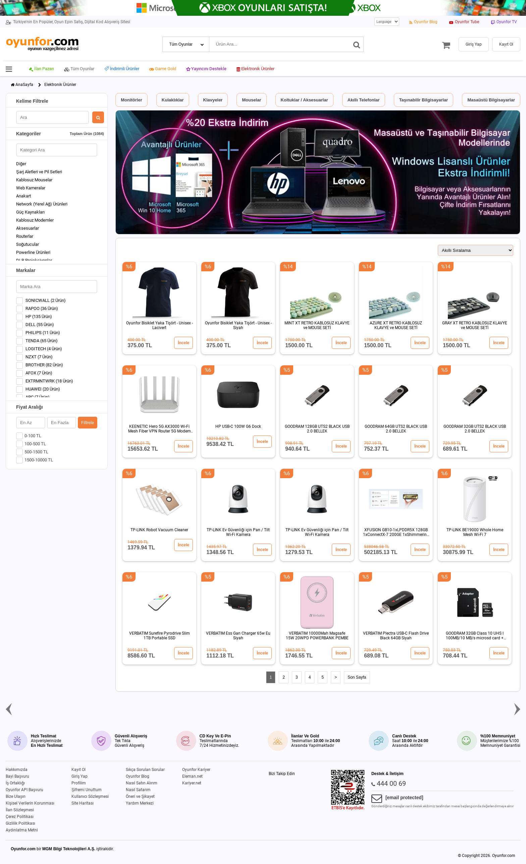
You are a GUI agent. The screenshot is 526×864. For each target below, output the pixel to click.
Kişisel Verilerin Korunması (30, 803)
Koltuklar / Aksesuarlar (304, 99)
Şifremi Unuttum (86, 789)
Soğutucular (27, 244)
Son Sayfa (357, 677)
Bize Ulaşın (15, 796)
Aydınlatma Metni (22, 830)
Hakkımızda (17, 769)
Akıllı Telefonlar (364, 99)
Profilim (78, 783)
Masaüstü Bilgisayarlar (491, 99)
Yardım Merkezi (140, 803)
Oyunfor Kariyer (196, 769)
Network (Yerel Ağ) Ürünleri (41, 204)
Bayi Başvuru (17, 776)
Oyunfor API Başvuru (24, 789)
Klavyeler (213, 99)
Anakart (23, 195)
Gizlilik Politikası (20, 823)
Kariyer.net (191, 783)
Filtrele (87, 422)
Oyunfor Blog (137, 776)
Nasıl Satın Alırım (141, 783)
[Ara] (357, 44)
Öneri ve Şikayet (140, 796)
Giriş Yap (79, 776)
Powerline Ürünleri (33, 252)
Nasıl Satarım (138, 789)
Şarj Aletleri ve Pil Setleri (39, 171)
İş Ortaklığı (15, 783)
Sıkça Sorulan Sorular (145, 769)
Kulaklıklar (173, 99)
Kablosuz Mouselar (34, 179)
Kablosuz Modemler (35, 220)
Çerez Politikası (20, 816)
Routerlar (24, 236)
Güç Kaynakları (30, 212)
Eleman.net (192, 776)
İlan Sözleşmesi (20, 810)
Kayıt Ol (78, 769)
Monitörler (131, 99)
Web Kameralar (30, 187)
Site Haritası (82, 803)
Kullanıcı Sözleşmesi (90, 796)
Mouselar (251, 99)
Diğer (21, 163)
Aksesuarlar (27, 228)
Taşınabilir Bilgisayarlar (423, 99)
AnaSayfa (24, 84)
